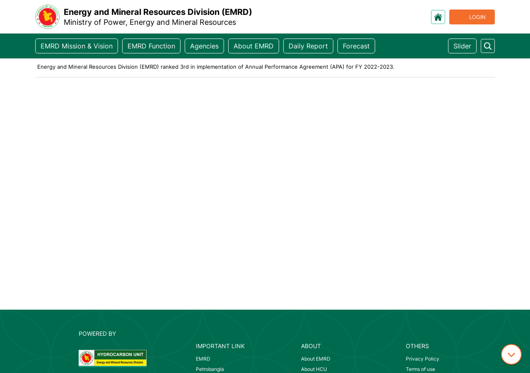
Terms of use (420, 369)
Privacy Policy (422, 359)
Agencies (204, 46)
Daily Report (308, 46)
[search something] (488, 46)
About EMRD (254, 46)
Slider (462, 46)
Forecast (356, 46)
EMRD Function (151, 46)
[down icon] (511, 354)
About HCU (314, 369)
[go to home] (438, 17)
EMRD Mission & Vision (77, 46)
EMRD (203, 359)
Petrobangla (210, 369)
